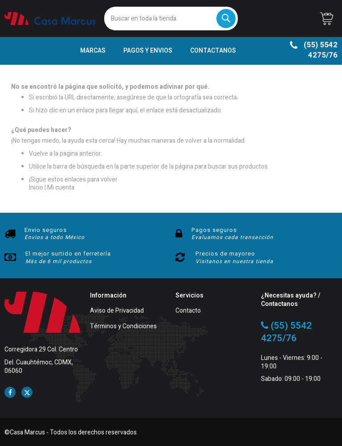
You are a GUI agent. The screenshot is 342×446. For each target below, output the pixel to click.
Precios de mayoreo (225, 253)
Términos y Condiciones (123, 326)
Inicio (36, 187)
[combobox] (171, 18)
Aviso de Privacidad (117, 311)
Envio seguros (45, 230)
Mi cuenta (60, 187)
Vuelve (38, 153)
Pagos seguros (214, 230)
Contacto (188, 311)
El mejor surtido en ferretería (68, 253)
